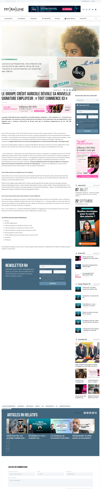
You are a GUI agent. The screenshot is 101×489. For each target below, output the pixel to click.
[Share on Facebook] (64, 90)
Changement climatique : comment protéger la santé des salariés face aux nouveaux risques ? (87, 194)
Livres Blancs (21, 18)
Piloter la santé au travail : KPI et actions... (90, 313)
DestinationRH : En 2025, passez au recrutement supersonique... (82, 437)
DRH (42, 406)
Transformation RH (6, 408)
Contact (93, 1)
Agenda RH (46, 18)
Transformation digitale (64, 406)
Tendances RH (12, 90)
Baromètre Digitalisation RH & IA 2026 (90, 265)
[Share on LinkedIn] (72, 90)
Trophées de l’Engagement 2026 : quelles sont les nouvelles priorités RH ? (81, 381)
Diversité (37, 406)
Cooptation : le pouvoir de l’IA (91, 296)
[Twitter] (86, 9)
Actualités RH (8, 18)
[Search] (96, 18)
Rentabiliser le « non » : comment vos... (37, 437)
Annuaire (57, 18)
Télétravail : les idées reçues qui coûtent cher (90, 288)
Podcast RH (83, 18)
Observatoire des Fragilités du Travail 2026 (90, 257)
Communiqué (5, 90)
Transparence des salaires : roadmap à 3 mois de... (91, 329)
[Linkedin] (93, 9)
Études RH (33, 18)
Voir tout (96, 185)
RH (56, 406)
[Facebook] (83, 9)
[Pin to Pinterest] (70, 90)
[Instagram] (89, 9)
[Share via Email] (75, 90)
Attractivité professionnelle (8, 406)
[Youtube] (96, 9)
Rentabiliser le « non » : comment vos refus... (90, 304)
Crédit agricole (29, 406)
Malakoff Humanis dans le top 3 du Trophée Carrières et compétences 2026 (93, 396)
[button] (7, 440)
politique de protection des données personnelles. (53, 276)
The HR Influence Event (81, 204)
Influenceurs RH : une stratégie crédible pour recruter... (15, 437)
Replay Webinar (69, 18)
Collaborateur (21, 406)
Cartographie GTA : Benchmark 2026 (88, 274)
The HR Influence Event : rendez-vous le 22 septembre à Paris (93, 381)
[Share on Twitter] (67, 90)
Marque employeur (50, 406)
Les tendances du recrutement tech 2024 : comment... (60, 437)
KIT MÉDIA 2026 (85, 1)
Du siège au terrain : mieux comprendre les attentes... (91, 321)
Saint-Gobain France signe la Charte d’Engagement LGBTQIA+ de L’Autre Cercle (86, 365)
